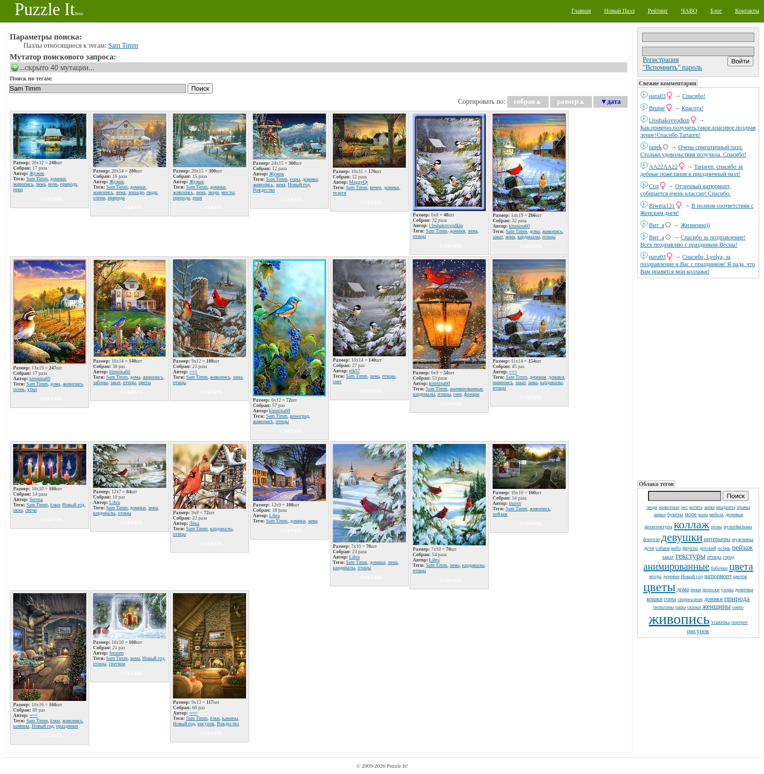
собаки (662, 548)
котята (696, 507)
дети (649, 548)
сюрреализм (690, 599)
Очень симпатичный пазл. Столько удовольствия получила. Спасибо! (693, 151)
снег (337, 381)
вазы (703, 514)
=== (194, 371)
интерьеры (717, 539)
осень (724, 548)
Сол (654, 186)
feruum (117, 653)
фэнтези (651, 539)
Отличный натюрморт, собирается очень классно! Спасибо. (685, 190)
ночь (53, 184)
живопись (679, 619)
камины (21, 726)
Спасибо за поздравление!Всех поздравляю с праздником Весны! (692, 241)
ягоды (655, 576)
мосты (227, 192)
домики (713, 599)
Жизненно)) (695, 225)
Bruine (657, 108)
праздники (67, 726)
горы (670, 599)
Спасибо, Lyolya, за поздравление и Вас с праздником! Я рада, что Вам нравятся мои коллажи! (697, 264)
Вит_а (656, 225)
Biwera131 (662, 205)
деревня (671, 576)
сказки (694, 607)
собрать (51, 199)
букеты (675, 514)
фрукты (690, 548)
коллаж (691, 524)
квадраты (725, 507)
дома (683, 589)
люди (652, 507)
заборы (100, 382)
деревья (734, 514)
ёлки (55, 504)
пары (680, 607)
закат (668, 557)
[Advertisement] (698, 378)
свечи (31, 510)
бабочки (719, 568)
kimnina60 (519, 226)
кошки (655, 599)
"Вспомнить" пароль (672, 67)
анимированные (676, 566)
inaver (515, 503)
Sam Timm (123, 45)
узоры (727, 589)
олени (99, 197)
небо (676, 548)
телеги (339, 192)
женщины (716, 606)
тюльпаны (663, 607)
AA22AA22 (663, 166)
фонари (471, 394)
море (691, 514)
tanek (655, 147)
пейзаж (742, 547)
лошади (136, 192)
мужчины (742, 539)
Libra (115, 502)
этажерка (720, 622)
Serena (36, 499)
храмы (743, 507)
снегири (117, 663)
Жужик (37, 173)
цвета (741, 566)
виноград (299, 416)
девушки (682, 537)
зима (709, 507)
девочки (744, 589)
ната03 (657, 96)
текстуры (690, 556)
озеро (738, 607)
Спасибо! (694, 96)
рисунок (698, 631)
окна (18, 510)
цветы (659, 587)
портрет (739, 622)
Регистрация (661, 59)
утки (32, 389)
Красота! (693, 108)
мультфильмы (738, 526)
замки (659, 514)
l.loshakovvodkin (669, 120)
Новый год (692, 576)
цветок (740, 576)
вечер (375, 187)
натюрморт (718, 576)
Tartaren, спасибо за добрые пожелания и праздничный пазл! (691, 170)
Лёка (194, 523)
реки (695, 589)
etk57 (354, 370)
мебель (716, 514)
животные (669, 507)
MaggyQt (358, 182)
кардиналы (528, 236)
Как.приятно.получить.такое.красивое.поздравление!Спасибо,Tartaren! (698, 131)
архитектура (658, 526)
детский (708, 548)
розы (716, 526)
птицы (714, 557)
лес (684, 507)
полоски (711, 589)
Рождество (264, 190)
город (729, 557)
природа (736, 598)
